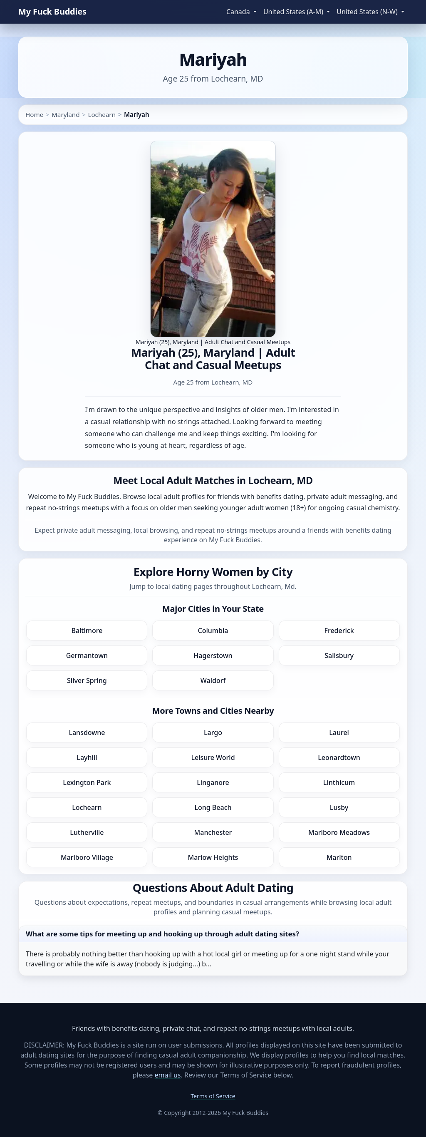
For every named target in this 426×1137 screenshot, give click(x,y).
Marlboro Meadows (339, 832)
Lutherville (87, 832)
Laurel (339, 732)
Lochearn (102, 114)
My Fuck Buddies (52, 11)
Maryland (65, 114)
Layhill (87, 757)
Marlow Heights (213, 857)
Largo (213, 732)
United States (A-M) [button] (294, 11)
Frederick (339, 630)
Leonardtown (339, 757)
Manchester (213, 832)
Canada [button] (239, 11)
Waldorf (213, 680)
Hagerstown (212, 655)
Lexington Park (87, 782)
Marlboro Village (87, 857)
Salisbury (339, 655)
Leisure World (213, 757)
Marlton (339, 857)
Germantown (87, 655)
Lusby (339, 807)
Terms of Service (213, 1096)
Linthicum (339, 782)
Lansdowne (87, 732)
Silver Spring (87, 680)
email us (168, 1075)
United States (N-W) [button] (368, 11)
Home (34, 114)
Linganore (213, 782)
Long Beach (212, 807)
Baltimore (86, 630)
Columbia (213, 630)
